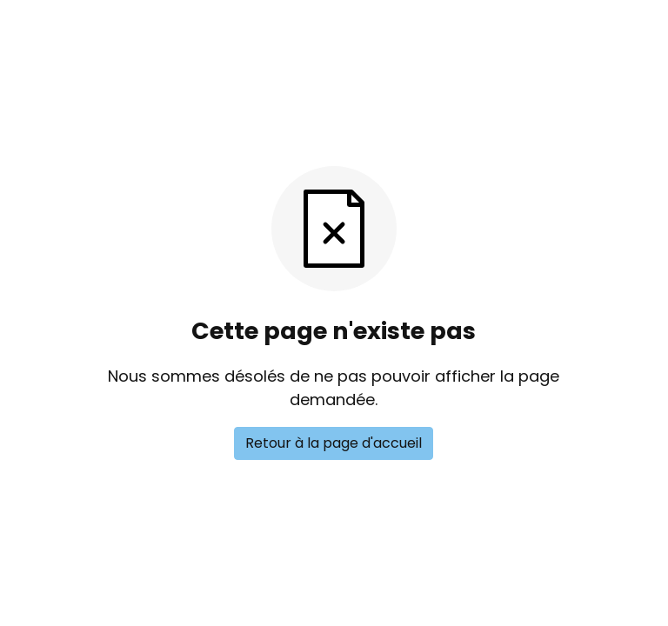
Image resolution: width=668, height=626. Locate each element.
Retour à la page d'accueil (333, 443)
